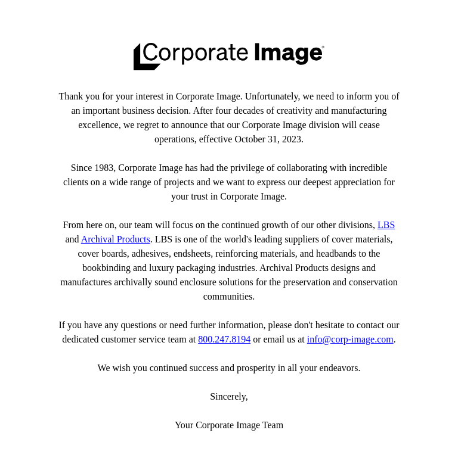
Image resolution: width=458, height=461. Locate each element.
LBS (386, 225)
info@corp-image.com (350, 339)
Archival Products (115, 239)
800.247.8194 (224, 339)
